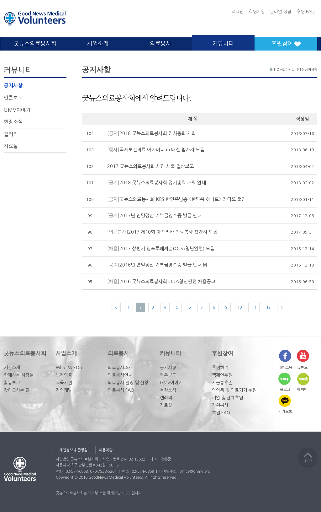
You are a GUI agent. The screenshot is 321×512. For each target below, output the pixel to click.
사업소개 (97, 43)
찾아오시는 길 (16, 390)
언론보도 (13, 97)
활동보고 (12, 382)
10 (239, 307)
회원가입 (257, 11)
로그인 (237, 11)
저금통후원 (222, 382)
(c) (75, 477)
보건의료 (64, 375)
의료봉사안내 (120, 375)
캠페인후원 (222, 375)
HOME (277, 69)
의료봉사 (160, 43)
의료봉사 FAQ (121, 390)
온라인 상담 (281, 11)
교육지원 (64, 382)
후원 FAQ (306, 11)
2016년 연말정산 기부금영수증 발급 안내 (157, 265)
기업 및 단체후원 (227, 398)
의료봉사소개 (120, 367)
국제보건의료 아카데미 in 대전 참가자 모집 (155, 149)
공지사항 (13, 85)
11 (254, 307)
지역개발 (64, 390)
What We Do (69, 367)
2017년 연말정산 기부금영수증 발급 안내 (154, 215)
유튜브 (302, 367)
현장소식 (13, 121)
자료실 (11, 145)
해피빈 (302, 389)
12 (268, 307)
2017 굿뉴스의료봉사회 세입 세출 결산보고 (150, 166)
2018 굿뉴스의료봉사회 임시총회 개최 (151, 133)
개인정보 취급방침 (73, 450)
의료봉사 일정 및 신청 (128, 382)
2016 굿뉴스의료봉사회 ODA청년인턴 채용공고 (161, 281)
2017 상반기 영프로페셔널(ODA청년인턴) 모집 (160, 248)
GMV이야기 (17, 109)
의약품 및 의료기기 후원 (234, 390)
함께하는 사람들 (19, 375)
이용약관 (106, 450)
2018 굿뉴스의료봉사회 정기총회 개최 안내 (156, 182)
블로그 (285, 389)
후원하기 (220, 367)
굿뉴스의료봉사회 (35, 43)
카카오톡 (285, 411)
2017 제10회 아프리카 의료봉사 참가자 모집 (162, 231)
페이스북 (285, 367)
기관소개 (12, 367)
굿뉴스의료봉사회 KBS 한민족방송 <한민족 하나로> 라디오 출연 (176, 199)
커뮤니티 (223, 43)
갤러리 (11, 134)
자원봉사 (220, 405)
